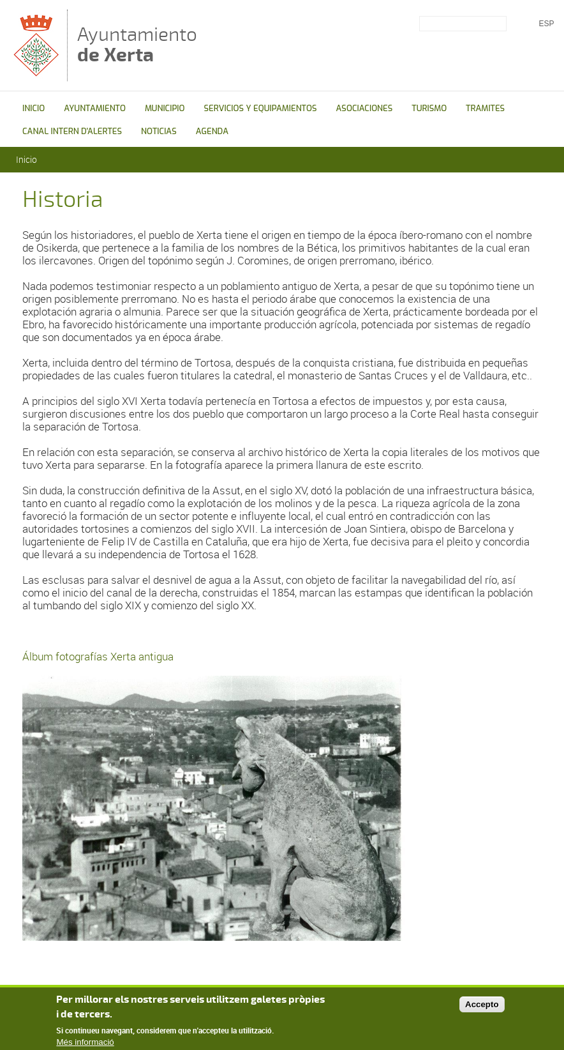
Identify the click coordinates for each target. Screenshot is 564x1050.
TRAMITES (485, 108)
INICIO (33, 108)
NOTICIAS (159, 131)
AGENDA (212, 131)
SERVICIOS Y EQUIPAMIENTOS (260, 108)
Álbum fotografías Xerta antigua (98, 656)
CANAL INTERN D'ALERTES (72, 131)
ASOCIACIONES (364, 108)
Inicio (26, 159)
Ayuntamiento (137, 44)
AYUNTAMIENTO (95, 108)
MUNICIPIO (165, 108)
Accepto (482, 1007)
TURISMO (429, 108)
